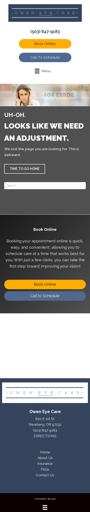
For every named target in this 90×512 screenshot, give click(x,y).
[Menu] (44, 507)
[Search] (45, 185)
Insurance (45, 463)
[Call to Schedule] (45, 296)
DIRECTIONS (45, 436)
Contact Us (45, 475)
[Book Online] (45, 284)
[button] (45, 44)
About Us (45, 458)
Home (45, 452)
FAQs (45, 469)
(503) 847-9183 (45, 31)
